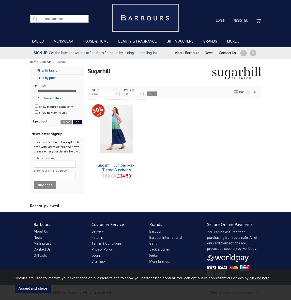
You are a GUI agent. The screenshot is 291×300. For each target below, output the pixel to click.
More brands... (160, 261)
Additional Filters (49, 98)
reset (66, 122)
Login (220, 20)
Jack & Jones (159, 249)
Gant (153, 243)
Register (240, 20)
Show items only (54, 106)
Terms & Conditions (107, 243)
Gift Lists (40, 255)
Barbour (155, 231)
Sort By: (105, 92)
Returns (98, 238)
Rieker (154, 255)
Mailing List (42, 243)
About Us (41, 231)
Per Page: (134, 92)
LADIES (38, 41)
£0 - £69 (40, 86)
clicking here (259, 278)
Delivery (98, 231)
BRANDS (210, 41)
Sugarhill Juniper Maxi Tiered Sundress (117, 167)
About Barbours (187, 53)
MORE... (233, 41)
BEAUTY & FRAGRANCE (137, 41)
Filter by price (46, 78)
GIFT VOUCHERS (180, 41)
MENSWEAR (63, 41)
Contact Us (227, 53)
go (77, 122)
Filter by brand (47, 70)
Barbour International (165, 238)
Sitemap (98, 261)
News (209, 53)
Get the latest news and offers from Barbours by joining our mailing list (95, 53)
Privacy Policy (102, 249)
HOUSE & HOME (95, 41)
